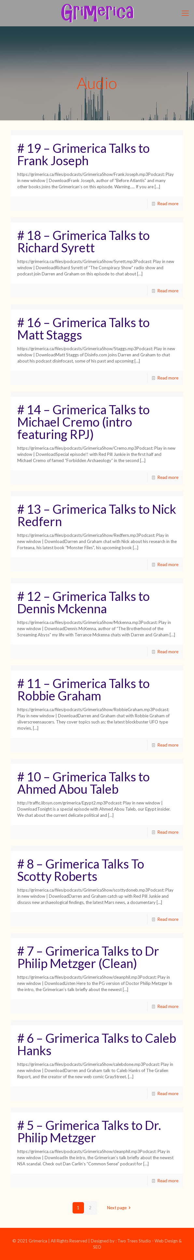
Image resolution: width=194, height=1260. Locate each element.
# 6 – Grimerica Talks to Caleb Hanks (96, 1044)
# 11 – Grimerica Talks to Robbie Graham (83, 689)
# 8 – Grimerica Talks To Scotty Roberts (80, 869)
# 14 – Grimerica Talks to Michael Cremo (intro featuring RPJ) (83, 422)
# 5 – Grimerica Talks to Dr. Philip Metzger (89, 1131)
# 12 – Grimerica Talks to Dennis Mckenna (83, 602)
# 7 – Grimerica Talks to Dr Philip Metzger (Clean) (88, 957)
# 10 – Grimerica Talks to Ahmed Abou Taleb (83, 782)
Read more (168, 203)
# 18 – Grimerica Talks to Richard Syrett (83, 241)
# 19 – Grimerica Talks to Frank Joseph (83, 154)
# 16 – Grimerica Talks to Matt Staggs (83, 328)
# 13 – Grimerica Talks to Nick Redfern (96, 515)
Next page (119, 1207)
